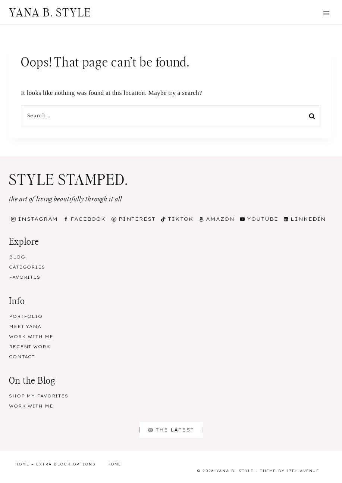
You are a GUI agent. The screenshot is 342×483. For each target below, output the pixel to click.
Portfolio (26, 316)
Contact (22, 356)
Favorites (24, 277)
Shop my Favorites (38, 396)
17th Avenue (303, 471)
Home (114, 464)
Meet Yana (25, 326)
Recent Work (29, 346)
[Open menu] (326, 13)
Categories (27, 267)
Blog (17, 257)
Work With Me (31, 336)
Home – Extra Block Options (55, 464)
